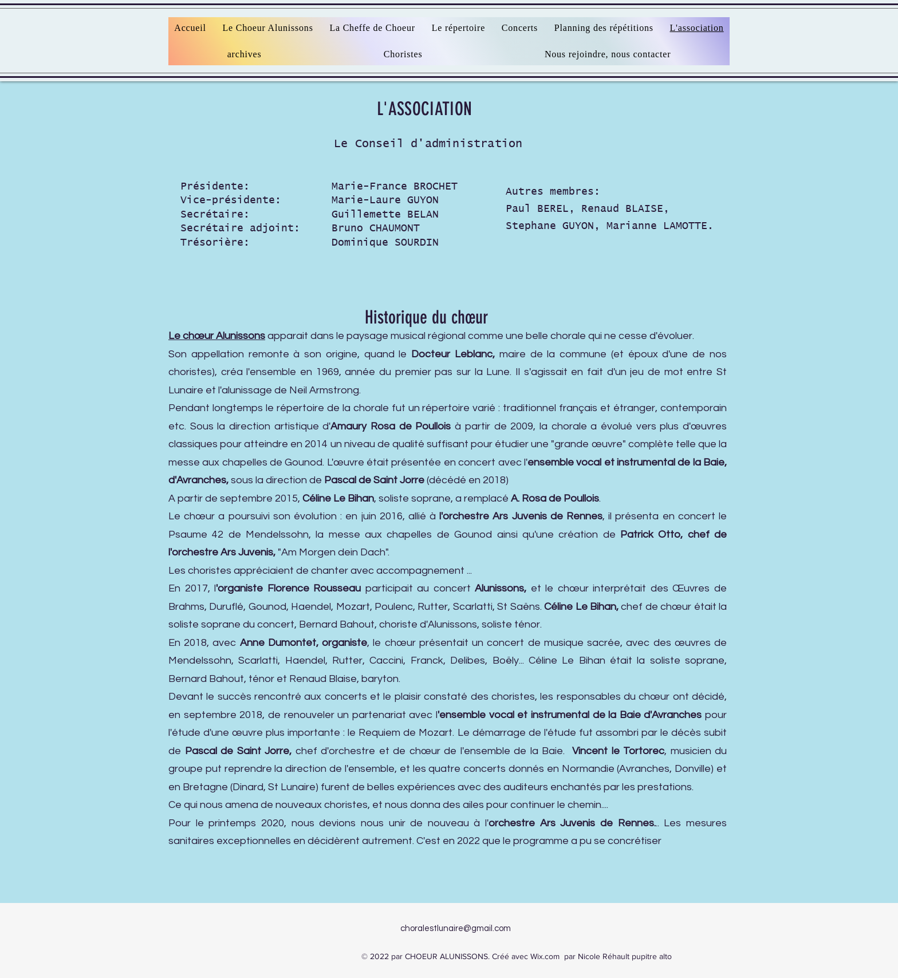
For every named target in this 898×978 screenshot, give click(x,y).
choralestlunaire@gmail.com (455, 928)
